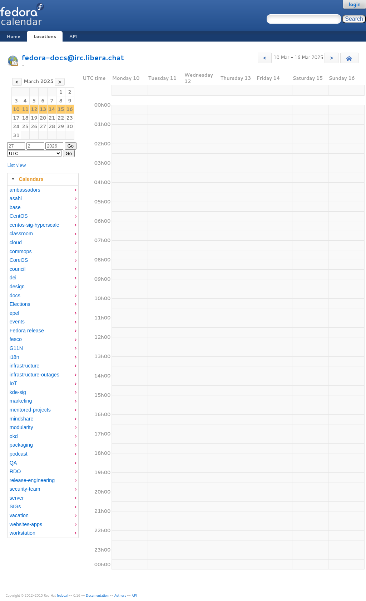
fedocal (62, 595)
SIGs (15, 506)
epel (14, 313)
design (17, 286)
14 (51, 109)
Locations (45, 36)
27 (43, 126)
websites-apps (26, 524)
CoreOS (19, 260)
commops (21, 251)
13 (43, 109)
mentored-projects (30, 410)
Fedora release (27, 330)
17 (16, 118)
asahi (16, 198)
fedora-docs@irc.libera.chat (72, 57)
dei (13, 277)
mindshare (22, 419)
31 (16, 135)
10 (16, 109)
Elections (20, 304)
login (354, 4)
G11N (16, 348)
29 (61, 126)
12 (34, 109)
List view (16, 165)
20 (43, 118)
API (73, 36)
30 (69, 126)
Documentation (97, 595)
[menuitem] (43, 190)
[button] (265, 58)
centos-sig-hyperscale (34, 225)
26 (34, 126)
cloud (16, 242)
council (18, 269)
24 (16, 126)
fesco (16, 339)
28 (52, 126)
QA (13, 463)
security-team (25, 489)
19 (34, 118)
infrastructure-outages (34, 375)
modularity (21, 427)
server (17, 498)
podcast (19, 454)
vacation (19, 515)
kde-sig (18, 392)
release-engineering (32, 480)
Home (13, 36)
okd (14, 436)
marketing (21, 401)
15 (61, 109)
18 (25, 118)
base (15, 207)
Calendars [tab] (26, 179)
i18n (14, 357)
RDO (15, 471)
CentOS (19, 216)
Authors (120, 595)
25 (25, 126)
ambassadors (25, 190)
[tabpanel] (43, 362)
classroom (21, 233)
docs (15, 295)
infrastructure (24, 366)
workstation (22, 533)
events (17, 321)
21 (52, 118)
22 (61, 118)
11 (25, 109)
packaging (21, 445)
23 (69, 118)
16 (69, 109)
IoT (13, 383)
